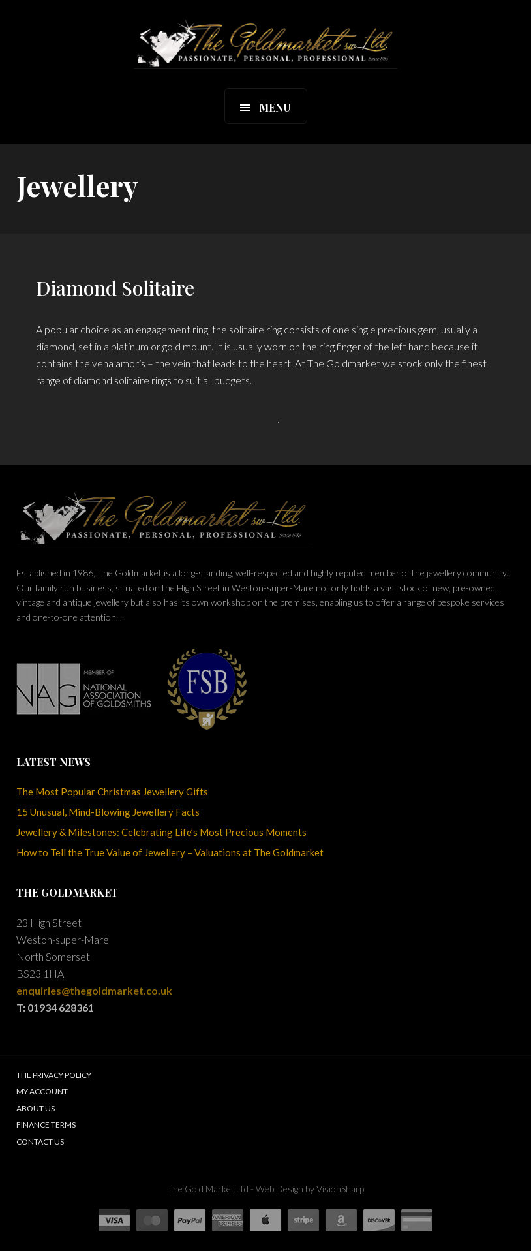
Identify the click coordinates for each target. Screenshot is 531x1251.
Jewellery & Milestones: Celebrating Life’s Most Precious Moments (161, 832)
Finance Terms (46, 1125)
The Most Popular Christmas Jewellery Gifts (112, 791)
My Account (42, 1091)
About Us (35, 1108)
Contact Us (40, 1142)
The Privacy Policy (53, 1075)
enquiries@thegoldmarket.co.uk (94, 990)
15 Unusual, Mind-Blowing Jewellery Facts (108, 812)
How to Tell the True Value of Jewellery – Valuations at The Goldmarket (170, 852)
